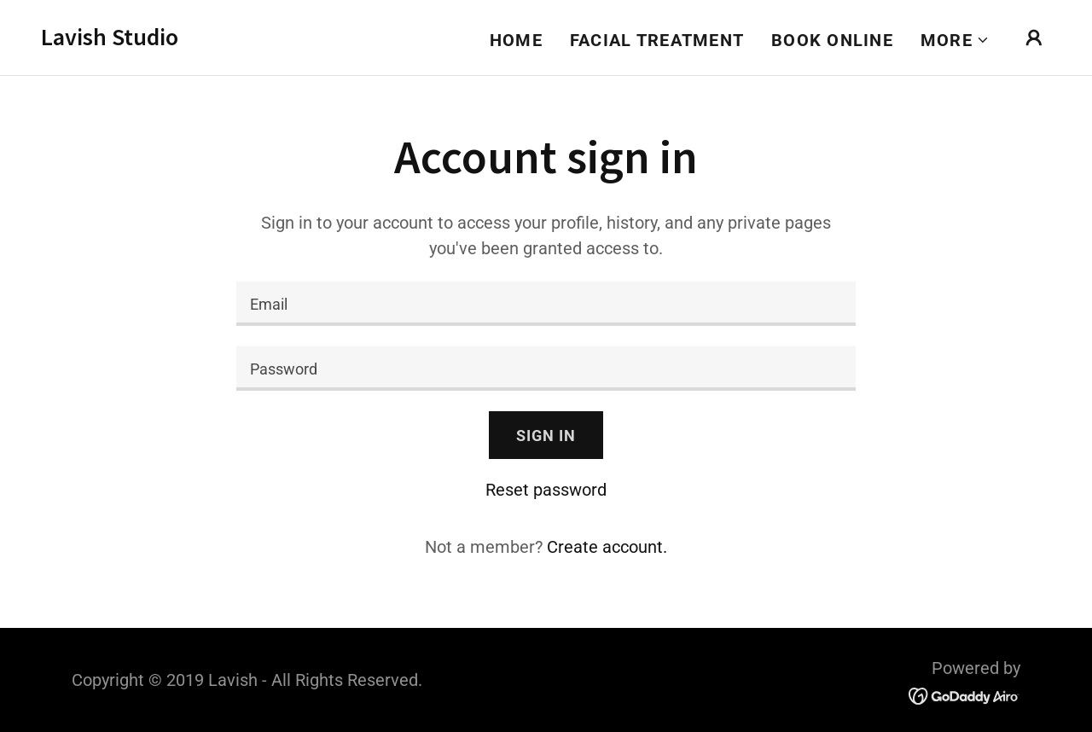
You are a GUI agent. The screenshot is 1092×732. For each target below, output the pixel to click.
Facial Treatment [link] (657, 40)
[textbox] (545, 304)
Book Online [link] (832, 40)
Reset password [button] (546, 489)
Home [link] (516, 40)
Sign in (546, 435)
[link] (109, 39)
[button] (955, 40)
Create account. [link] (607, 547)
